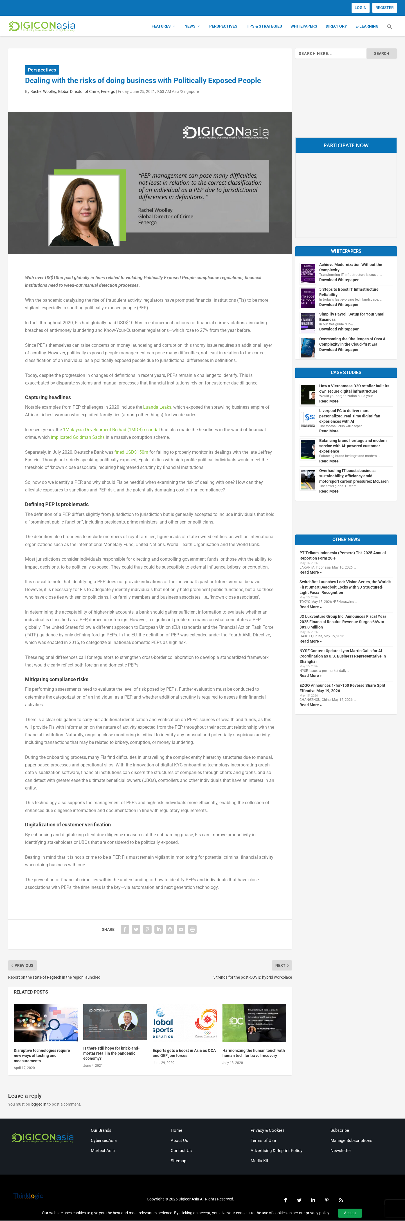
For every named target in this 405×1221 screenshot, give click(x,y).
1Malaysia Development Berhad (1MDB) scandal (111, 430)
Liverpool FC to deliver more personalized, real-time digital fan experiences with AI (349, 416)
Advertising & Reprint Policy (276, 1151)
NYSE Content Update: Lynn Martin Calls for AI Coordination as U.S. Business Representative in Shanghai (343, 657)
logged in (38, 1105)
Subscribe (339, 1131)
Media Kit (259, 1161)
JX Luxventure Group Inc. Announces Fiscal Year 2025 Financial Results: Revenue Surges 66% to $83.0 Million (343, 622)
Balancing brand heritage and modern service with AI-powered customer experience (353, 446)
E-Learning (367, 27)
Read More (329, 401)
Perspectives (223, 27)
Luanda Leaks (157, 408)
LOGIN (360, 7)
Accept (350, 1213)
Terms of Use (263, 1141)
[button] (390, 31)
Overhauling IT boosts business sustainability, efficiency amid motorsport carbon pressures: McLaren (354, 476)
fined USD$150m (131, 452)
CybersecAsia (104, 1141)
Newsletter (340, 1151)
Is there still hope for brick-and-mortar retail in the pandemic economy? (111, 1053)
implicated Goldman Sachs (78, 438)
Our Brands (101, 1131)
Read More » (311, 573)
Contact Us (181, 1151)
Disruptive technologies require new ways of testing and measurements (42, 1056)
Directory (336, 27)
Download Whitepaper (339, 280)
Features (161, 27)
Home (176, 1131)
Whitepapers (304, 27)
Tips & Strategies (264, 27)
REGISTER (384, 7)
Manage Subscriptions (351, 1141)
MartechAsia (103, 1151)
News (189, 27)
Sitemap (178, 1161)
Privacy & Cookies (268, 1131)
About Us (179, 1141)
